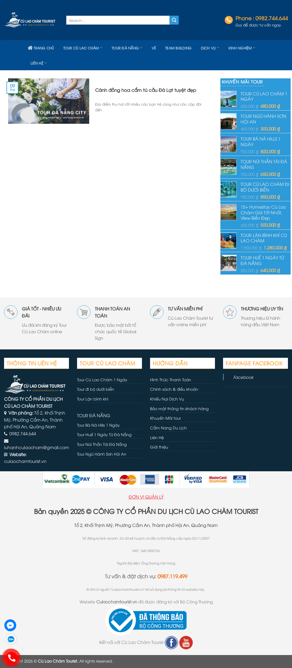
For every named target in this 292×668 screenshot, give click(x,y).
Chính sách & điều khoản (174, 389)
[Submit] (174, 20)
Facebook (243, 377)
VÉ (154, 47)
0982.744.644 (272, 17)
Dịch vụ (210, 47)
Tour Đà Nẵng (127, 47)
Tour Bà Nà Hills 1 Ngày (98, 424)
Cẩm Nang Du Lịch (168, 427)
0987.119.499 (172, 576)
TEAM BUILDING (178, 47)
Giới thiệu (159, 446)
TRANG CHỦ (41, 48)
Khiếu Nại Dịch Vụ (167, 398)
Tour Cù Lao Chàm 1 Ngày (102, 379)
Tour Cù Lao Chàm (83, 47)
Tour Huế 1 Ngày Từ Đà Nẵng (104, 434)
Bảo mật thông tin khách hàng (179, 408)
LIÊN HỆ (39, 62)
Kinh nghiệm (242, 47)
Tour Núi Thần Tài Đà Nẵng (102, 444)
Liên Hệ (157, 437)
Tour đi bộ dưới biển (95, 389)
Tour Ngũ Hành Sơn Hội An (101, 453)
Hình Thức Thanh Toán (170, 379)
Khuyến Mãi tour (165, 417)
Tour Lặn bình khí (92, 398)
